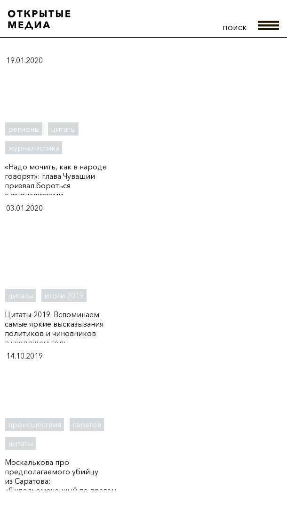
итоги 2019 (64, 295)
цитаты (63, 129)
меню (268, 25)
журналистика (33, 147)
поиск (235, 27)
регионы (24, 129)
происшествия (34, 424)
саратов (86, 424)
